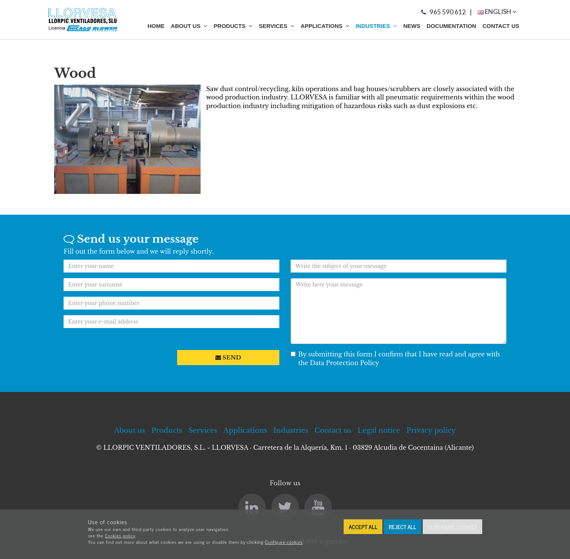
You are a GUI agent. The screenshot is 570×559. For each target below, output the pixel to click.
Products (233, 26)
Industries (376, 26)
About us (129, 430)
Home (156, 26)
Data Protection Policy (343, 363)
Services (276, 26)
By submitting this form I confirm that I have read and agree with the (395, 358)
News (411, 26)
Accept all (363, 526)
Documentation (451, 26)
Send (228, 357)
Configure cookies (284, 542)
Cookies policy (120, 535)
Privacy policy (431, 430)
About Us (189, 26)
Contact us (501, 26)
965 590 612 (448, 12)
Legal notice (379, 430)
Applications (325, 26)
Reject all (402, 526)
